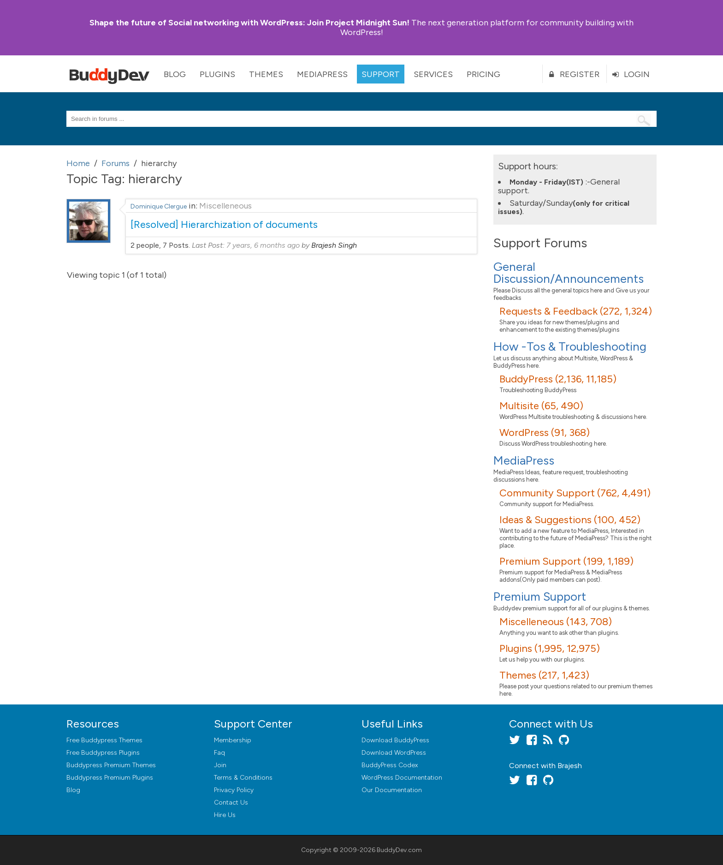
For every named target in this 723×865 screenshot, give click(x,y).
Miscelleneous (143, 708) (555, 621)
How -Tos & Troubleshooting (569, 346)
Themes (266, 74)
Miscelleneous (225, 206)
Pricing (483, 74)
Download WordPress (394, 753)
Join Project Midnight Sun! (249, 23)
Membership (232, 740)
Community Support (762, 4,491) (575, 493)
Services (433, 74)
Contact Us (231, 802)
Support (381, 74)
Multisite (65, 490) (541, 406)
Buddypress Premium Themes (111, 765)
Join (220, 765)
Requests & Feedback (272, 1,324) (575, 311)
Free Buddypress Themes (104, 740)
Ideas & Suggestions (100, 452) (569, 519)
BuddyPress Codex (390, 765)
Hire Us (225, 815)
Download (395, 740)
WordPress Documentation (402, 777)
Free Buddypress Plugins (103, 753)
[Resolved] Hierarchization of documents (224, 224)
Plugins (217, 74)
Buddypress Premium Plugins (109, 777)
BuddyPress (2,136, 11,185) (557, 379)
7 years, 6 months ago (263, 245)
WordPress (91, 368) (544, 432)
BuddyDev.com (399, 850)
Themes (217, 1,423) (544, 675)
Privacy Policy (234, 790)
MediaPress (322, 74)
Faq (219, 753)
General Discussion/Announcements (568, 272)
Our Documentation (392, 790)
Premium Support (539, 596)
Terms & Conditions (243, 777)
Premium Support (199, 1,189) (566, 561)
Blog (175, 74)
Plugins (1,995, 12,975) (549, 648)
